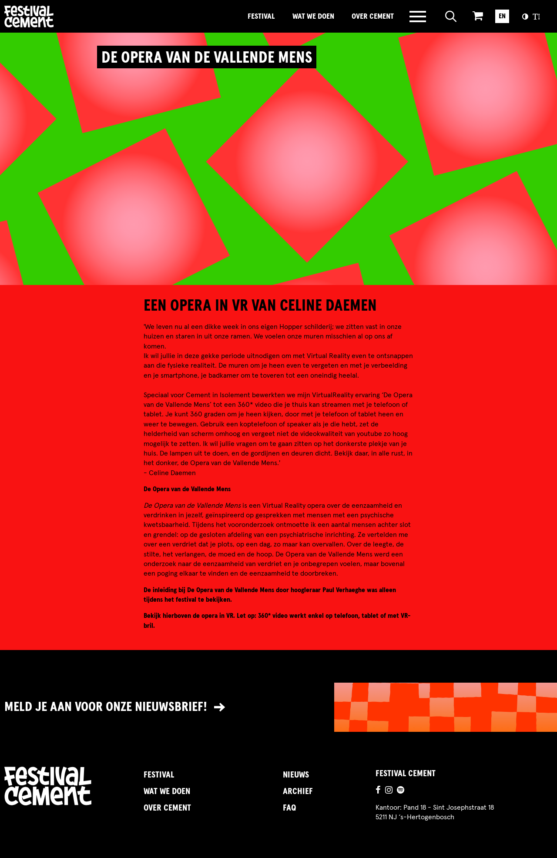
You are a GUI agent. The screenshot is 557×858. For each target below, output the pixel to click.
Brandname (58, 16)
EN (502, 16)
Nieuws (296, 775)
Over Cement (373, 16)
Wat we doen (313, 16)
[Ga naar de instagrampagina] (389, 791)
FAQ (289, 808)
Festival (261, 16)
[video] (278, 170)
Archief (298, 791)
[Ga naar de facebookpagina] (378, 791)
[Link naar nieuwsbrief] (278, 707)
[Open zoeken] (451, 16)
